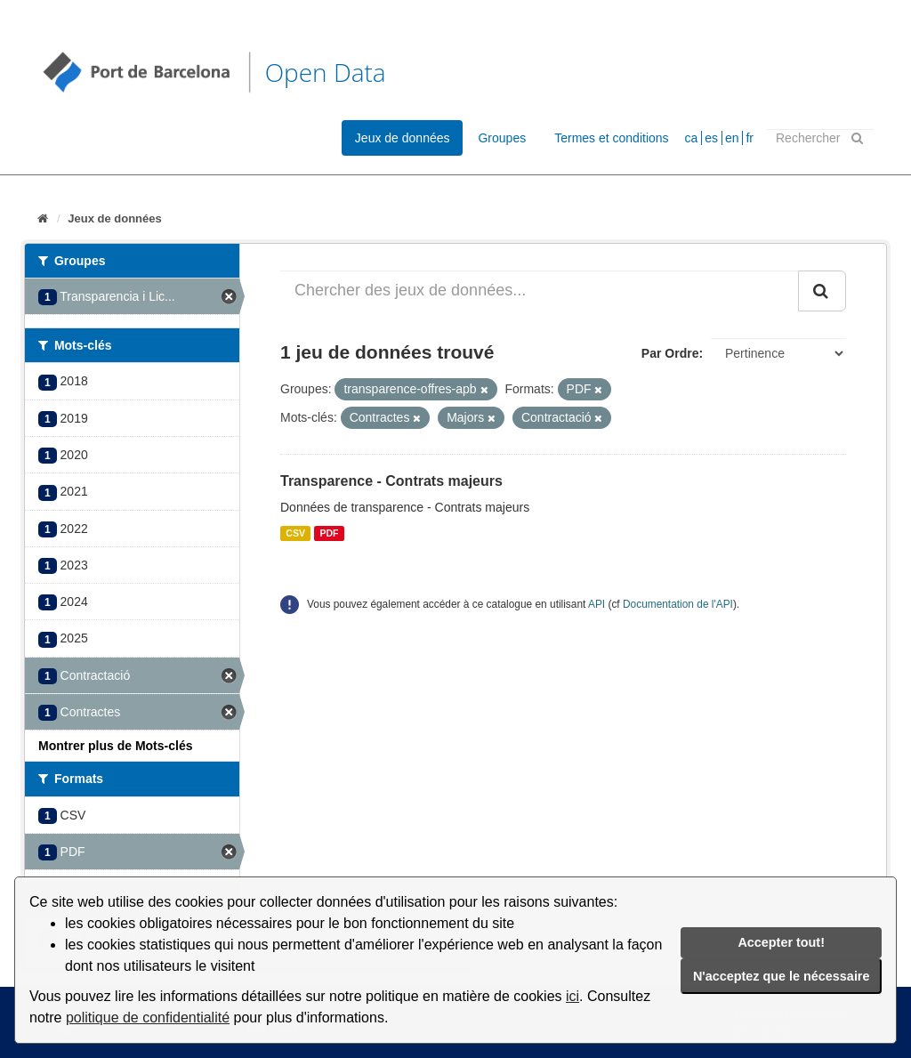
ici (572, 996)
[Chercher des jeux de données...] (539, 291)
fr (750, 138)
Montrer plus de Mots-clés (115, 746)
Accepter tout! (781, 942)
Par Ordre (670, 353)
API (596, 604)
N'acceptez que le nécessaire (781, 976)
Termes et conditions (611, 138)
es (711, 138)
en (732, 138)
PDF (328, 533)
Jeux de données (402, 138)
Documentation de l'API (678, 604)
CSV (295, 533)
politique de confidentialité (148, 1017)
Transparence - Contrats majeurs (391, 481)
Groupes (502, 138)
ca (691, 138)
